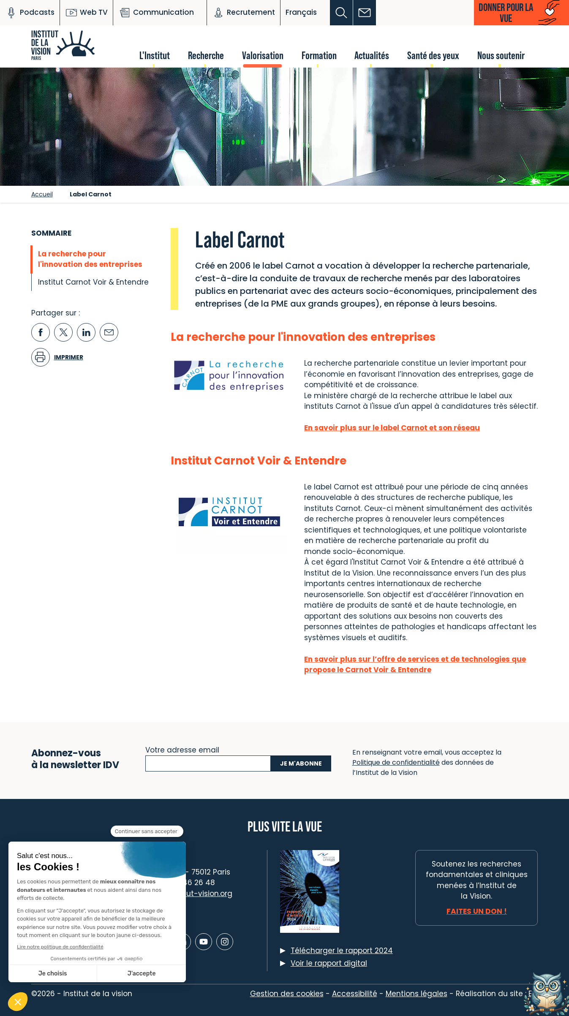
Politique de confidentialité (396, 762)
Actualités (371, 55)
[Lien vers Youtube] (203, 941)
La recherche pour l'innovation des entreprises (90, 259)
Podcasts (29, 12)
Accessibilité (354, 994)
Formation (319, 55)
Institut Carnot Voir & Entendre (93, 282)
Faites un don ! (476, 911)
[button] (341, 12)
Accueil (42, 194)
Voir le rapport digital (329, 963)
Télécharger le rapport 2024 (342, 950)
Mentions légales (416, 994)
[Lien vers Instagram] (224, 941)
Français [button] (301, 12)
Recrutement (243, 12)
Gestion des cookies (287, 994)
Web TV (86, 12)
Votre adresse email (182, 749)
